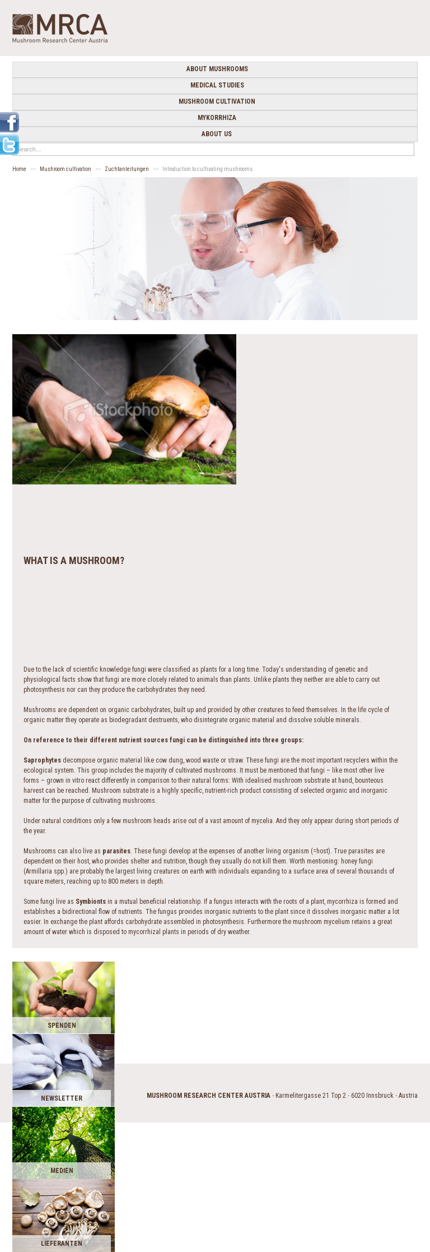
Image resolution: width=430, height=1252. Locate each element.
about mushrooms (217, 69)
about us (217, 134)
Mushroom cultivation (217, 101)
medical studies (217, 85)
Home (19, 169)
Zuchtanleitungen (127, 169)
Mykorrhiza (217, 118)
